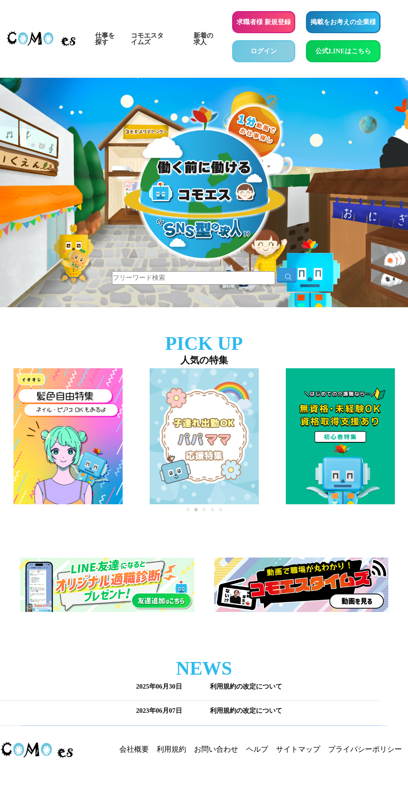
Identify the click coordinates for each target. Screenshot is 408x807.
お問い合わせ (216, 749)
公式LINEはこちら (348, 49)
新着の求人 (203, 38)
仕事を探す (105, 38)
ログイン (264, 51)
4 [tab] (212, 512)
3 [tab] (204, 512)
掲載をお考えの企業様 (343, 21)
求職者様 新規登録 (264, 21)
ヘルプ (257, 749)
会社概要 (134, 749)
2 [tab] (196, 512)
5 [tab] (221, 512)
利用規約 (171, 749)
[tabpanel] (204, 436)
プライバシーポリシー (365, 749)
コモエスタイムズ (147, 38)
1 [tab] (188, 512)
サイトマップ (298, 749)
